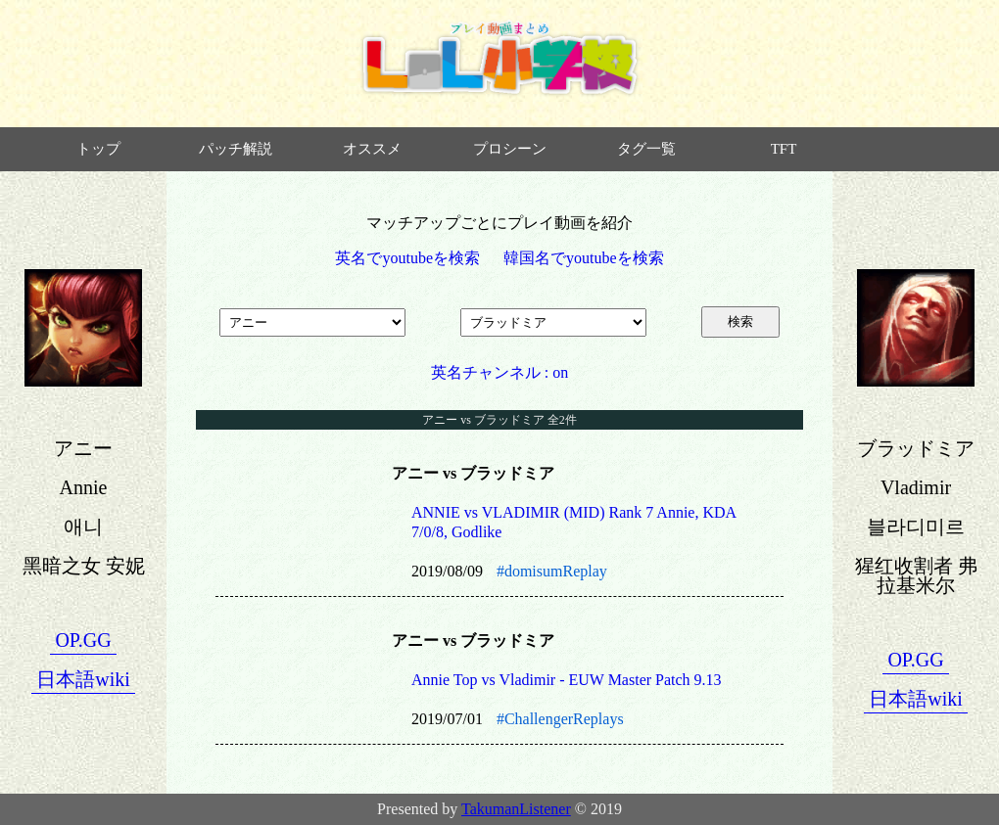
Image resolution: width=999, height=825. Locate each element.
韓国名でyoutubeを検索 (583, 258)
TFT (784, 149)
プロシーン (510, 149)
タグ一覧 (646, 149)
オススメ (372, 149)
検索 (740, 321)
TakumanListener (516, 809)
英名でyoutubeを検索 (407, 258)
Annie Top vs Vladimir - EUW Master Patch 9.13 (566, 679)
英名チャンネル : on (499, 372)
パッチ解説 (235, 149)
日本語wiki (83, 679)
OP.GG (83, 640)
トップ (98, 149)
